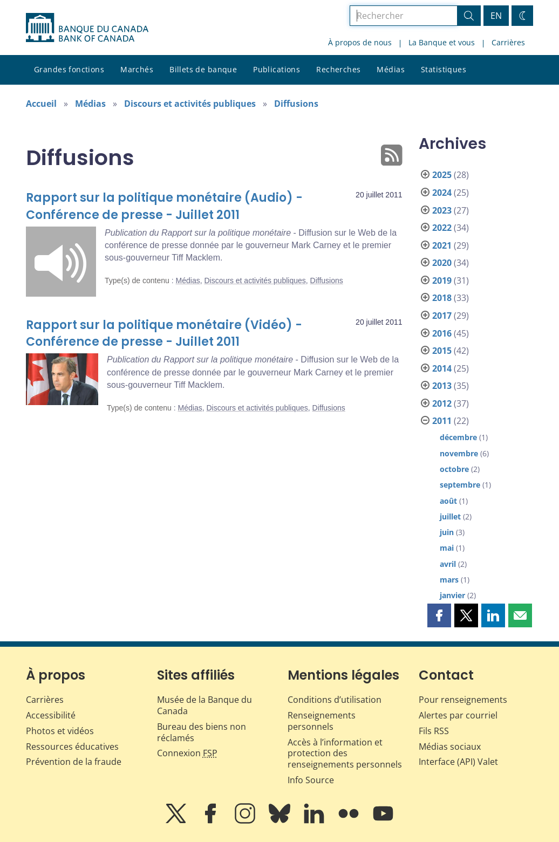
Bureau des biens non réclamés (201, 732)
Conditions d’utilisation (334, 700)
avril (448, 564)
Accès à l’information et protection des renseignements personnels (345, 753)
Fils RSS (434, 731)
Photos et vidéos (60, 731)
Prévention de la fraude (73, 762)
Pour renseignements (463, 700)
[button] (439, 615)
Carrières (508, 42)
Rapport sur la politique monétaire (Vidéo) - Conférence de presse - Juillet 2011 (164, 334)
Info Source (311, 780)
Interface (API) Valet (458, 762)
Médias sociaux (450, 746)
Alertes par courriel (458, 715)
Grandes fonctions (69, 69)
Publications (276, 69)
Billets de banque (203, 69)
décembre (458, 437)
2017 (442, 315)
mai (447, 548)
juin (447, 532)
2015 (442, 351)
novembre (459, 453)
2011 (442, 421)
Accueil (41, 103)
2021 (442, 245)
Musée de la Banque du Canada (204, 705)
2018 (442, 298)
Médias (391, 69)
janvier (452, 595)
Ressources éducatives (72, 746)
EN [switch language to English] (496, 16)
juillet (450, 516)
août (448, 501)
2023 (442, 210)
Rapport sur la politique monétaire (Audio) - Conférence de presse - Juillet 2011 (164, 206)
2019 (442, 280)
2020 (442, 263)
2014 (442, 368)
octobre (454, 469)
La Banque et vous (441, 42)
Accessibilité (51, 715)
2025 (442, 175)
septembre (460, 485)
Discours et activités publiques (190, 103)
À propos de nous (360, 42)
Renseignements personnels (322, 721)
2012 (442, 403)
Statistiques (443, 69)
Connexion (187, 753)
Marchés (136, 69)
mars (449, 579)
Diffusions (296, 103)
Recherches (338, 69)
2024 (442, 192)
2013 (442, 386)
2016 (442, 333)
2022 (442, 228)
